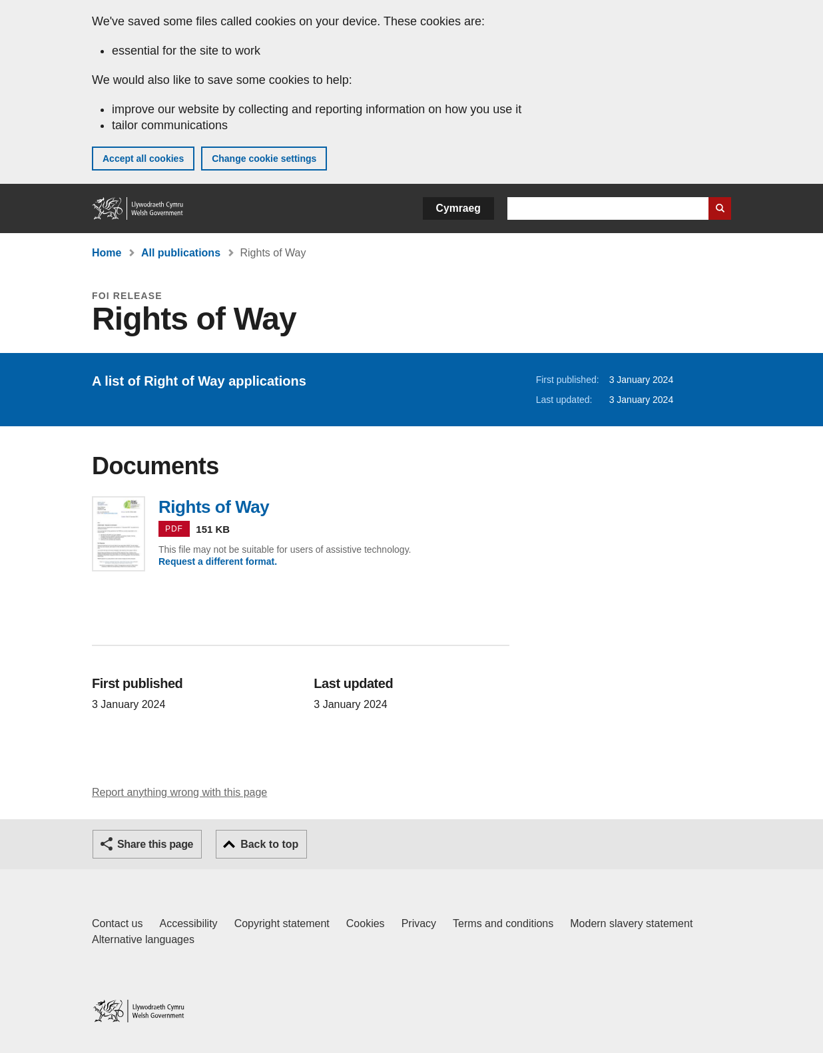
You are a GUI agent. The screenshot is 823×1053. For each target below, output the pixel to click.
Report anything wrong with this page (179, 792)
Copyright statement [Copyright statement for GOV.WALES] (282, 923)
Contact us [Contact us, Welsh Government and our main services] (117, 923)
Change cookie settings (264, 158)
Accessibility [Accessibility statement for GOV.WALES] (188, 923)
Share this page (155, 844)
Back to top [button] (269, 844)
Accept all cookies (143, 158)
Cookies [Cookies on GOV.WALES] (365, 923)
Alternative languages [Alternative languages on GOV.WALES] (143, 939)
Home (106, 252)
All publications (180, 252)
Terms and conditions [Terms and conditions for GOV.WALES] (503, 923)
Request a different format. (217, 561)
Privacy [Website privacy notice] (419, 923)
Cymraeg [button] (458, 208)
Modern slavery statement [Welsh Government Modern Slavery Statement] (631, 923)
